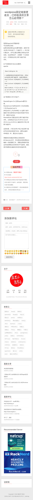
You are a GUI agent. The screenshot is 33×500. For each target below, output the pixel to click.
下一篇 (25, 208)
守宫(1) (13, 329)
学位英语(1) (20, 348)
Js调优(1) (19, 317)
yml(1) (6, 336)
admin (11, 22)
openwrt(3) (8, 314)
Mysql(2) (15, 314)
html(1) (24, 320)
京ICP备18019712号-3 (18, 496)
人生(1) (19, 323)
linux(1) (23, 339)
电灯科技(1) (15, 339)
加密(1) (12, 336)
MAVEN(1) (7, 320)
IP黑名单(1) (14, 326)
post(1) (13, 317)
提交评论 (9, 257)
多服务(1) (14, 345)
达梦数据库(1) (8, 332)
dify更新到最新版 (8, 368)
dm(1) (16, 332)
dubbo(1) (13, 342)
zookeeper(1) (22, 342)
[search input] (20, 2)
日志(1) (7, 342)
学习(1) (7, 348)
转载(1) (22, 326)
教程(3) (19, 311)
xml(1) (21, 351)
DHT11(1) (7, 339)
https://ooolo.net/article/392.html (13, 177)
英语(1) (13, 348)
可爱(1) (26, 329)
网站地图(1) (16, 320)
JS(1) (6, 323)
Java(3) (13, 311)
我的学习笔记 (21, 494)
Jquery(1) (12, 323)
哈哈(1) (22, 345)
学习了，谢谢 (7, 417)
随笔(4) (7, 311)
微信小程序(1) (14, 354)
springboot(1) (24, 332)
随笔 (11, 24)
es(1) (6, 354)
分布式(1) (7, 345)
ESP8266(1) (20, 336)
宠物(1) (7, 329)
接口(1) (15, 351)
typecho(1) (7, 351)
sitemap (27, 496)
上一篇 (7, 208)
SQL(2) (22, 314)
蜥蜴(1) (19, 329)
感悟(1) (7, 326)
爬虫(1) (7, 317)
